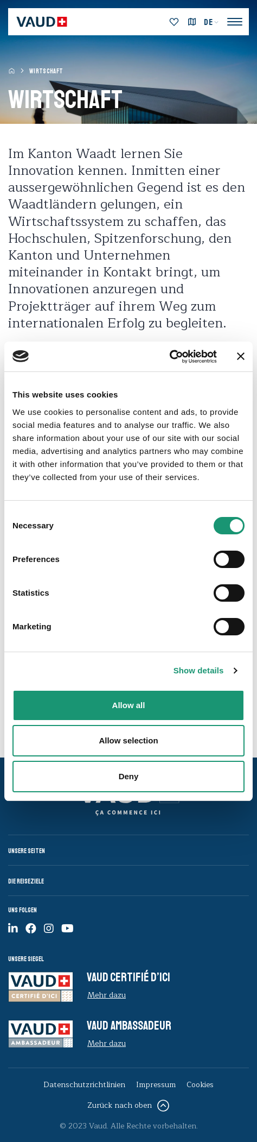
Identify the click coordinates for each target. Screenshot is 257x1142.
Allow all (128, 705)
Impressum (156, 1084)
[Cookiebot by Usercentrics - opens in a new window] (169, 357)
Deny (129, 776)
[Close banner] (241, 356)
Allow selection (128, 740)
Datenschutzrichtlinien (84, 1084)
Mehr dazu (106, 995)
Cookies (200, 1084)
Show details (199, 670)
